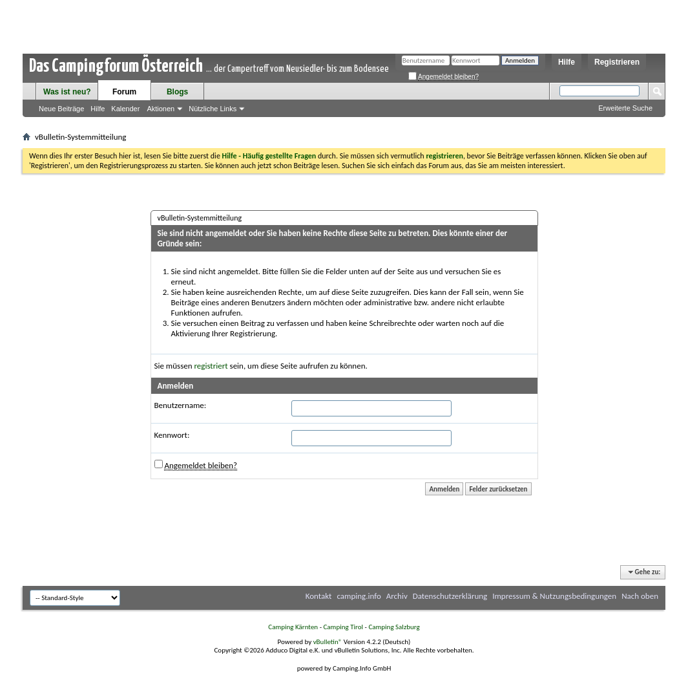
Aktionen (160, 109)
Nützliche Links (212, 109)
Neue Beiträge (61, 109)
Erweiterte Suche (625, 108)
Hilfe (566, 62)
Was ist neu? (67, 91)
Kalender (125, 109)
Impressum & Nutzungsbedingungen (554, 596)
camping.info (358, 596)
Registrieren (617, 62)
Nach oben (639, 596)
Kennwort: (172, 435)
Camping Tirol (343, 627)
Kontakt (319, 596)
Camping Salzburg (393, 627)
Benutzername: (180, 405)
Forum (124, 91)
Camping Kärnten (293, 627)
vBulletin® (327, 642)
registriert (211, 366)
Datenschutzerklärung (450, 596)
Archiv (397, 596)
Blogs (177, 91)
